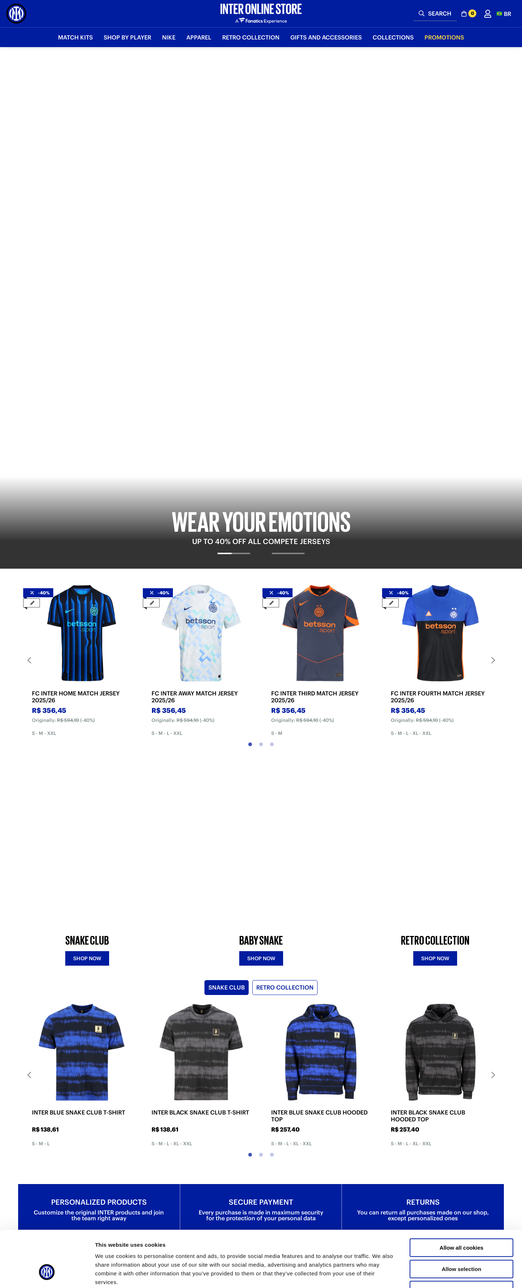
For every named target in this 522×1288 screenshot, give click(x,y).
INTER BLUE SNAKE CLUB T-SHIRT (78, 843)
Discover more (99, 1123)
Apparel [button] (198, 37)
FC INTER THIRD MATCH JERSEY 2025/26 (315, 388)
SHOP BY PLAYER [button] (127, 37)
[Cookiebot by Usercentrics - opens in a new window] (47, 1273)
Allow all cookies (462, 1199)
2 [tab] (261, 435)
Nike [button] (168, 37)
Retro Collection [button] (250, 37)
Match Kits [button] (75, 37)
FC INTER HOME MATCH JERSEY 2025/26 (76, 388)
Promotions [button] (444, 37)
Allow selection (461, 1221)
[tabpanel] (261, 153)
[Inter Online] (16, 13)
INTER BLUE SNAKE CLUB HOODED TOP (319, 846)
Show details (380, 1274)
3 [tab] (272, 435)
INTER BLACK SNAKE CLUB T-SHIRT (200, 843)
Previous (29, 351)
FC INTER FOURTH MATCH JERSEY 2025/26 (438, 388)
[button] (504, 13)
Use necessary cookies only (461, 1242)
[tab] (234, 250)
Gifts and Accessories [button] (326, 37)
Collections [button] (393, 37)
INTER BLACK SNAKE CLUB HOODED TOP (428, 846)
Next (493, 351)
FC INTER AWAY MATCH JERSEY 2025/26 (195, 388)
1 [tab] (250, 435)
